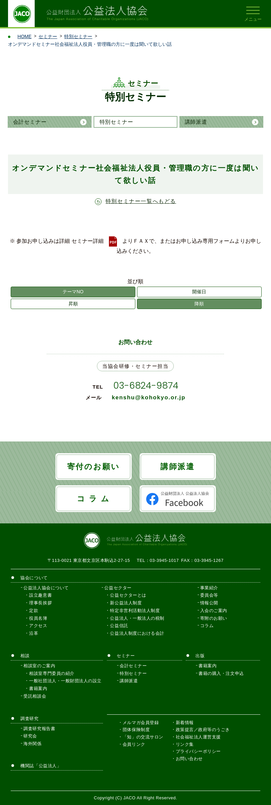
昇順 (73, 303)
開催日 (199, 291)
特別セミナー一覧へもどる (141, 201)
